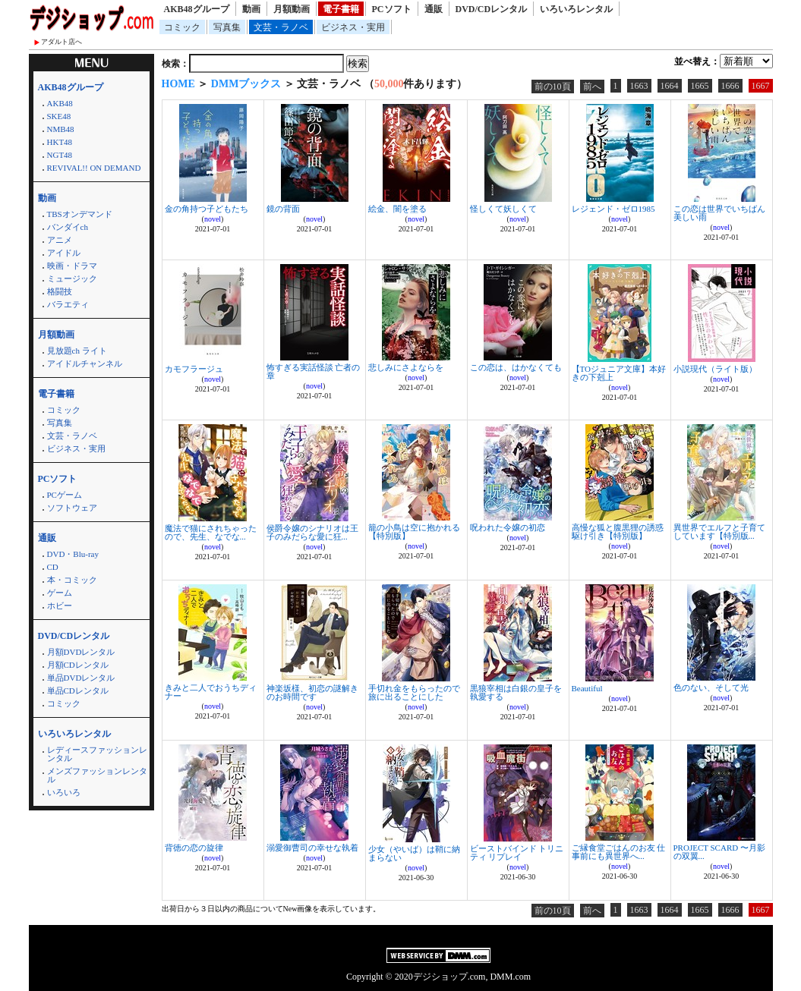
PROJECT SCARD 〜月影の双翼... (719, 851)
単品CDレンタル (78, 690)
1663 (639, 85)
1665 (700, 85)
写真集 (227, 27)
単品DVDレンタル (81, 677)
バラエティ (68, 304)
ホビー (59, 605)
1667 (761, 85)
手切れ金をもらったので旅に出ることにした (414, 692)
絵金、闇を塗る (397, 208)
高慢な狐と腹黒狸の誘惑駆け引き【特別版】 (618, 531)
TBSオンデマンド (79, 214)
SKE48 (59, 116)
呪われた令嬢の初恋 (507, 527)
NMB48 (60, 129)
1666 (730, 85)
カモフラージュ (194, 368)
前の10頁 (553, 86)
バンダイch (67, 226)
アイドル (63, 252)
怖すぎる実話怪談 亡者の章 (313, 371)
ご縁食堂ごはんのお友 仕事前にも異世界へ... (619, 851)
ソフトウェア (72, 507)
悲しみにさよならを (405, 367)
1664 (670, 85)
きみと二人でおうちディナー (211, 691)
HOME (178, 84)
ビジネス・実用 (353, 27)
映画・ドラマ (72, 265)
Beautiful (587, 688)
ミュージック (72, 278)
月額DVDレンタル (81, 651)
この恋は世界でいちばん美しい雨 (719, 213)
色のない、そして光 (711, 687)
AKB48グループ (196, 9)
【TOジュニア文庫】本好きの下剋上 (619, 373)
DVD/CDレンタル (492, 9)
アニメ (59, 239)
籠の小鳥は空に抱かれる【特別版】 (414, 531)
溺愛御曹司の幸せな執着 (312, 847)
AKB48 (60, 103)
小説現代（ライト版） (715, 368)
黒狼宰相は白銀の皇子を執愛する (516, 692)
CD (52, 566)
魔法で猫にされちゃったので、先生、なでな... (211, 532)
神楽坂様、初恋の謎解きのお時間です (312, 692)
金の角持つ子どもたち (206, 208)
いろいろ (63, 792)
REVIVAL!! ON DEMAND (94, 167)
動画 (251, 9)
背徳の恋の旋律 (194, 847)
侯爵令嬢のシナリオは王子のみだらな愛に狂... (312, 532)
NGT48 (60, 154)
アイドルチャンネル (84, 363)
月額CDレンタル (78, 664)
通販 (433, 9)
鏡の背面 (283, 208)
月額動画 (291, 9)
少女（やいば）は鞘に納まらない (414, 853)
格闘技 (59, 291)
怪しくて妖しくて (503, 208)
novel (212, 219)
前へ (592, 86)
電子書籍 (341, 9)
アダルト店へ (61, 42)
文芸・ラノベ (281, 27)
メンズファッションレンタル (97, 775)
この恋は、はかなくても (516, 367)
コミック (182, 27)
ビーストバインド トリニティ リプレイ (517, 852)
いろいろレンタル (576, 9)
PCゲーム (64, 494)
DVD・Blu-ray (73, 553)
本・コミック (72, 579)
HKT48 (60, 141)
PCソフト (392, 9)
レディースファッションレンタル (97, 754)
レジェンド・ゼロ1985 (613, 208)
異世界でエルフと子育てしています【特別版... (719, 531)
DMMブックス (246, 84)
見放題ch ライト (77, 350)
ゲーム (59, 592)
